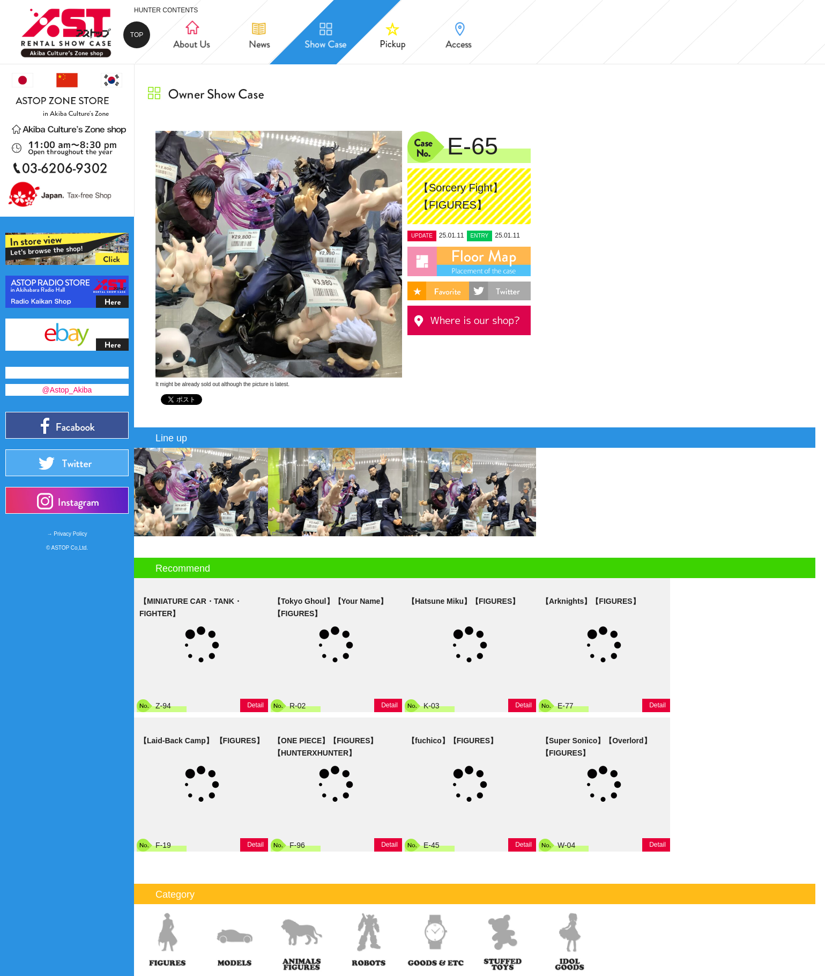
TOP (136, 35)
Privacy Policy (70, 534)
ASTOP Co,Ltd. (69, 548)
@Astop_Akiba (67, 390)
